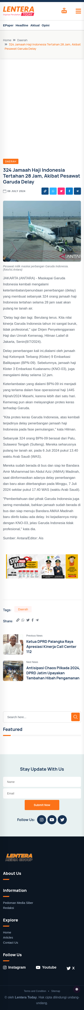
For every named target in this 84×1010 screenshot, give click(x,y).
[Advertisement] (42, 102)
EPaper (8, 25)
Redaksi (8, 908)
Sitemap (55, 991)
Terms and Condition (35, 991)
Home (7, 40)
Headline (22, 25)
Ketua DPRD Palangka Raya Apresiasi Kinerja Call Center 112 (51, 646)
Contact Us (10, 942)
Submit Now (42, 805)
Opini (45, 25)
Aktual (35, 25)
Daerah (22, 40)
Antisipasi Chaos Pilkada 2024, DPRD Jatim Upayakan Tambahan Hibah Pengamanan (53, 672)
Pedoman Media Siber (18, 902)
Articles (8, 937)
